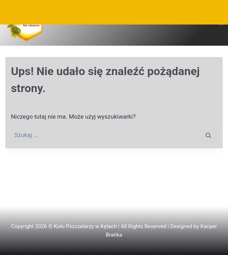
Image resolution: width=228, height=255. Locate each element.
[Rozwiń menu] (220, 22)
